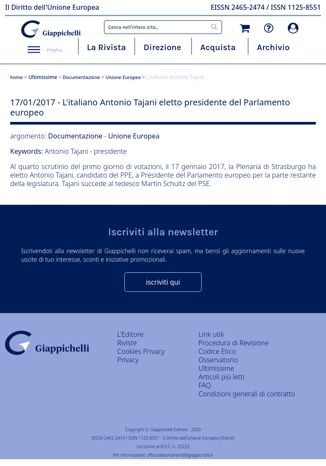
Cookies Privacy (141, 351)
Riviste (127, 342)
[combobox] (163, 27)
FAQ (205, 385)
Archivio (273, 47)
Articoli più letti (221, 376)
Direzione (162, 47)
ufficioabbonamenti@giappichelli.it (180, 455)
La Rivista (106, 47)
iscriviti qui (163, 282)
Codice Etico (217, 351)
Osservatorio (218, 359)
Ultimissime (42, 77)
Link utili (211, 334)
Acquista (218, 47)
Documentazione (81, 77)
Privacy (128, 359)
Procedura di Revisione (234, 342)
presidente (110, 151)
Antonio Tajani (67, 151)
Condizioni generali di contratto (247, 393)
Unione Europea (123, 77)
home (16, 77)
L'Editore (130, 334)
